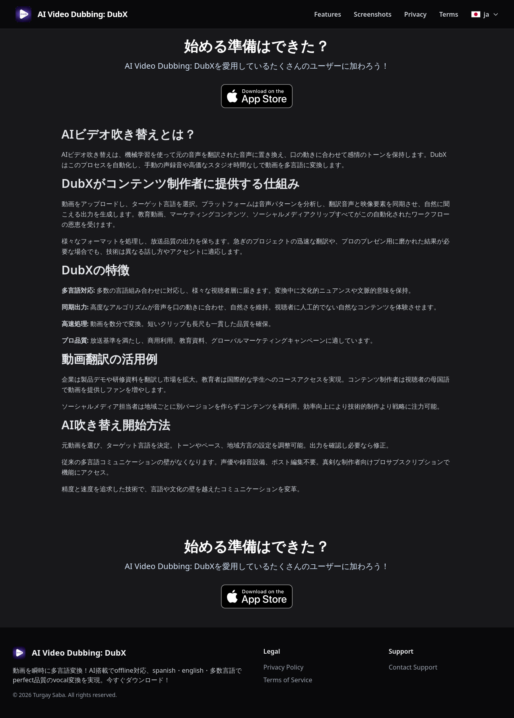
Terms (448, 14)
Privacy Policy (284, 667)
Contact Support (413, 667)
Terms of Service (288, 680)
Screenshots (373, 14)
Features (327, 14)
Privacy (415, 14)
